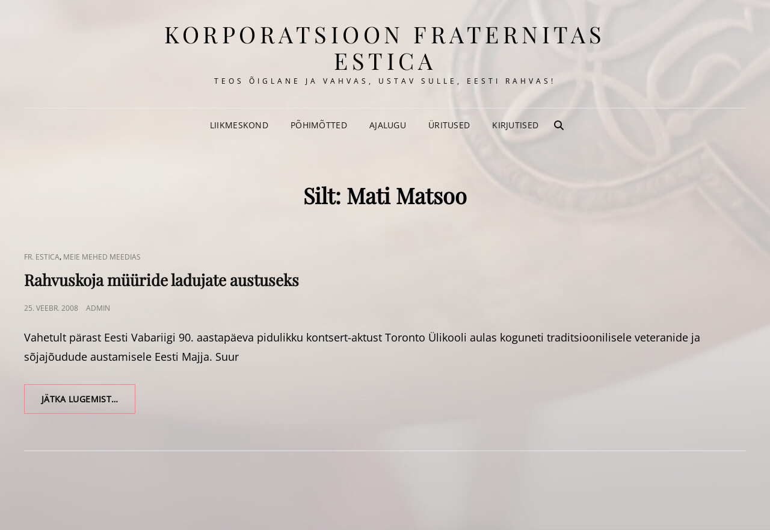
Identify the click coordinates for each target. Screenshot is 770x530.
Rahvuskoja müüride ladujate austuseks (161, 279)
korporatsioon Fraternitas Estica (385, 47)
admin (98, 308)
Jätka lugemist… (88, 403)
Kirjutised (515, 125)
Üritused (449, 125)
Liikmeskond (239, 125)
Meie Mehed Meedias (102, 257)
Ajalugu (387, 125)
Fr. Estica (42, 257)
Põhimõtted (319, 125)
